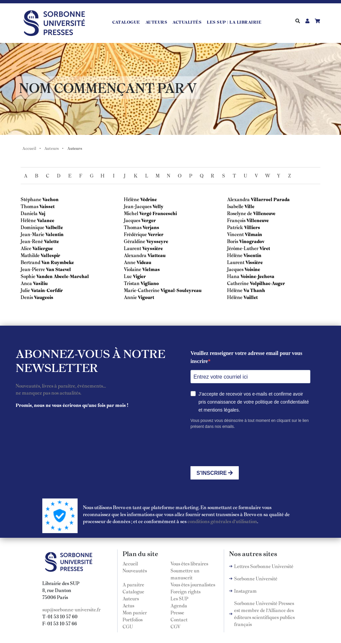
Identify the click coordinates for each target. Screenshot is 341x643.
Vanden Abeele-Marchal (62, 276)
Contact (178, 619)
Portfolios (133, 619)
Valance (45, 220)
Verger (148, 220)
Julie (25, 290)
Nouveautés (135, 570)
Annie (130, 297)
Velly (158, 206)
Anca (26, 283)
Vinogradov (251, 241)
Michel (131, 213)
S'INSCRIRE (214, 473)
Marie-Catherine (142, 290)
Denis (27, 297)
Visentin (252, 255)
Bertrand (30, 262)
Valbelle (54, 227)
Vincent (235, 234)
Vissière (254, 262)
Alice (26, 248)
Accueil (29, 148)
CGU (128, 626)
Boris (233, 241)
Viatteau (157, 255)
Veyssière (152, 248)
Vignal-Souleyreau (181, 290)
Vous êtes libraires (189, 563)
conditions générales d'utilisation (222, 521)
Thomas (29, 206)
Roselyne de (239, 213)
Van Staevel (58, 269)
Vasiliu (40, 283)
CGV (175, 626)
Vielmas (151, 269)
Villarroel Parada (270, 199)
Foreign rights (185, 591)
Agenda (178, 605)
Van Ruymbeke (57, 262)
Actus (128, 605)
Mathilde (30, 255)
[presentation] (241, 448)
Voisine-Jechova (257, 276)
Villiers (252, 227)
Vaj (42, 213)
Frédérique (135, 234)
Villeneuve (264, 213)
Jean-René (32, 241)
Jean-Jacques (138, 206)
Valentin (54, 234)
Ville (249, 206)
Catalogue (126, 22)
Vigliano (150, 283)
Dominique (32, 227)
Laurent (132, 248)
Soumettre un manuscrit (184, 574)
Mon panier (135, 612)
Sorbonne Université (255, 578)
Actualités (186, 22)
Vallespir (50, 255)
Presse (177, 612)
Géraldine (134, 241)
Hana (233, 276)
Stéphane (31, 199)
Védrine (148, 199)
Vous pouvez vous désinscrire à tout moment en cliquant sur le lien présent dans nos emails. (249, 423)
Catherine (238, 283)
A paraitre (133, 584)
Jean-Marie (32, 234)
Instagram (245, 590)
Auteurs (157, 22)
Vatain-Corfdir (47, 290)
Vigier (139, 276)
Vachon (50, 199)
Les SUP (179, 598)
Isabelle (235, 206)
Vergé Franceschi (158, 213)
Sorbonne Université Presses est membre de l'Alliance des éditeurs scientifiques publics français (264, 613)
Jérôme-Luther (242, 248)
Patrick (235, 227)
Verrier (156, 234)
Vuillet (250, 297)
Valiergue (42, 248)
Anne (130, 262)
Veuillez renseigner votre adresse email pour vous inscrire (246, 357)
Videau (144, 262)
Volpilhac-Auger (267, 283)
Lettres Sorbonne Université (263, 566)
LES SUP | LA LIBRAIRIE (234, 22)
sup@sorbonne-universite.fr (71, 609)
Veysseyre (157, 241)
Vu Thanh (254, 290)
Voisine (252, 269)
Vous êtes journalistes (192, 584)
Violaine (132, 269)
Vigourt (146, 297)
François (236, 220)
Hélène (28, 220)
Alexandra (135, 255)
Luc (128, 276)
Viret (264, 248)
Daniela (29, 213)
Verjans (151, 227)
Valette (51, 241)
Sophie (28, 276)
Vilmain (253, 234)
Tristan (132, 283)
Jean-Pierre (33, 269)
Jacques (132, 220)
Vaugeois (43, 297)
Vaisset (47, 206)
